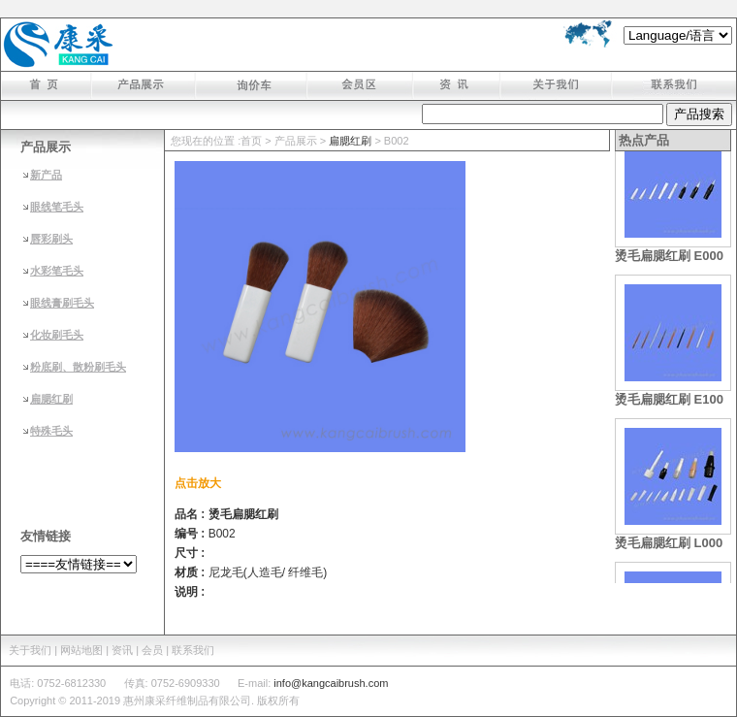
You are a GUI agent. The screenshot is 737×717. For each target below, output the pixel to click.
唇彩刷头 (51, 238)
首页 (251, 141)
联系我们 (193, 650)
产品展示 (295, 141)
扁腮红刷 (51, 399)
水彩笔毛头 (56, 271)
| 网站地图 (81, 650)
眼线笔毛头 (56, 206)
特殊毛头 (51, 431)
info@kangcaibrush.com (330, 683)
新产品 (46, 174)
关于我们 (30, 650)
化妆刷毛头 (56, 335)
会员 (152, 650)
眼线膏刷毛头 (62, 303)
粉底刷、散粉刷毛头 (78, 367)
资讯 (122, 650)
